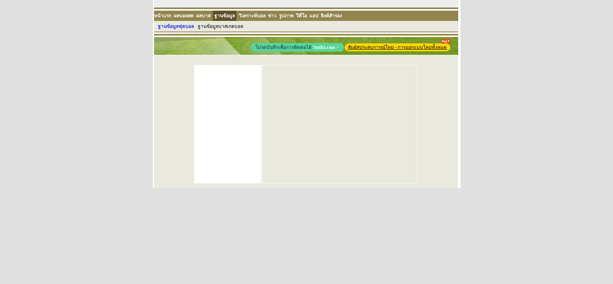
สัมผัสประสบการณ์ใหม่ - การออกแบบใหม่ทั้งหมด (399, 46)
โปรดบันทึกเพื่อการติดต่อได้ (297, 47)
